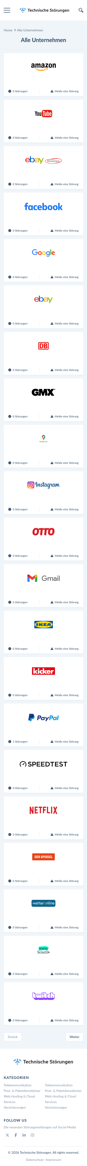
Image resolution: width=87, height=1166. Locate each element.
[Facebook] (15, 1135)
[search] (81, 10)
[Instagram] (32, 1135)
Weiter (74, 1037)
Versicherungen (15, 1107)
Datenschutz (35, 1160)
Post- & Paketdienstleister (22, 1091)
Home (8, 30)
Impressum (53, 1160)
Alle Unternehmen (30, 30)
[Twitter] (7, 1135)
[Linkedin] (24, 1135)
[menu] (7, 10)
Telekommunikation (18, 1085)
